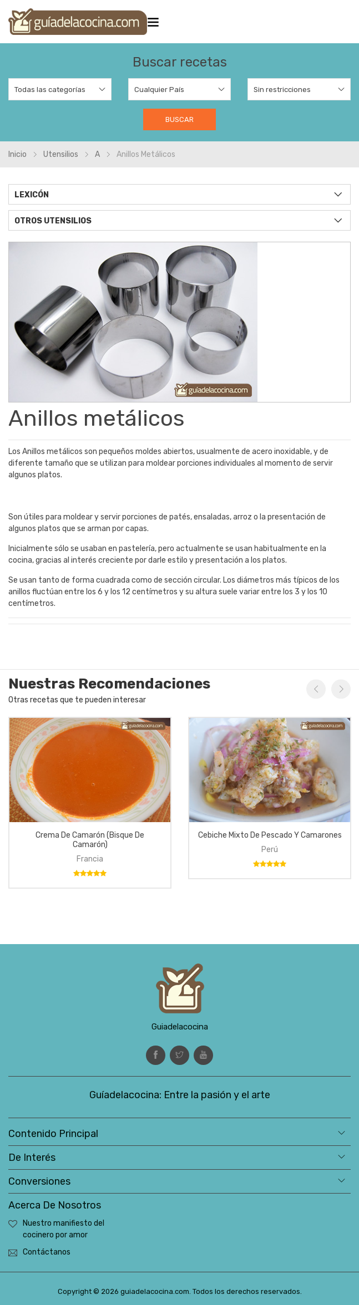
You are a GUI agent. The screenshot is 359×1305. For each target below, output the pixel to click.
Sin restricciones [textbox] (282, 89)
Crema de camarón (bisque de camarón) (90, 839)
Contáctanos (46, 1252)
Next (341, 689)
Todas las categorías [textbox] (49, 89)
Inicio (17, 154)
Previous (316, 689)
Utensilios (60, 154)
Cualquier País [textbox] (159, 89)
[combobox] (60, 89)
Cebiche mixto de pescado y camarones (270, 835)
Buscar (179, 119)
